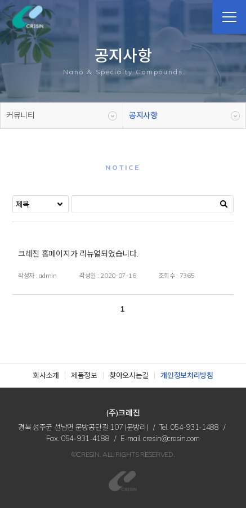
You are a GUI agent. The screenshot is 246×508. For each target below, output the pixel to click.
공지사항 (143, 115)
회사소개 (46, 375)
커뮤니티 (20, 115)
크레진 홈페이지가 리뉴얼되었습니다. (78, 254)
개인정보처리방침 (186, 375)
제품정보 (84, 375)
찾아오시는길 (129, 375)
